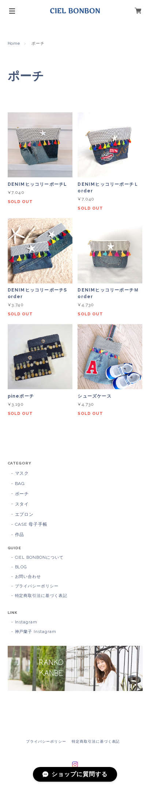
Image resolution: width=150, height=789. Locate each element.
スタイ (22, 504)
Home (14, 43)
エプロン (24, 514)
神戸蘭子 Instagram (35, 631)
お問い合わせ (28, 576)
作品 (20, 534)
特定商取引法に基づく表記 (41, 595)
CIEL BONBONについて (39, 557)
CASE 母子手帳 (31, 524)
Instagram (26, 622)
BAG (20, 483)
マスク (22, 473)
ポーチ (22, 493)
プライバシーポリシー (37, 586)
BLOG (21, 567)
